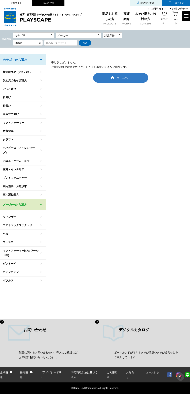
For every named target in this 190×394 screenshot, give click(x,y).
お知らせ (130, 375)
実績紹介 (126, 19)
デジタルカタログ (134, 330)
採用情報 (24, 375)
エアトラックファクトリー (19, 225)
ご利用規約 (112, 375)
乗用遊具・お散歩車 (15, 186)
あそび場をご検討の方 (145, 19)
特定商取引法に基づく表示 (84, 375)
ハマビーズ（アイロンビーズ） (19, 150)
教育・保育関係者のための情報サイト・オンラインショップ (51, 17)
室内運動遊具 (11, 194)
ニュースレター (151, 375)
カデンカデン (11, 271)
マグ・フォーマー (13, 122)
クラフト (8, 139)
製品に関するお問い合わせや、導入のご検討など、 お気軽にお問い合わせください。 (49, 355)
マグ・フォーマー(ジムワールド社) (20, 253)
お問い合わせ (180, 8)
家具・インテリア (13, 169)
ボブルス (8, 280)
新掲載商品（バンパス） (17, 72)
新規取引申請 (147, 3)
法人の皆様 (48, 3)
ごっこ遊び (9, 88)
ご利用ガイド (158, 8)
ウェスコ (8, 242)
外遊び (7, 105)
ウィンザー (9, 216)
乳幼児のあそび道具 (15, 80)
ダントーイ (9, 263)
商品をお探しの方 (110, 19)
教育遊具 (8, 130)
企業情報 (4, 375)
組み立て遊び (11, 114)
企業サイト (16, 3)
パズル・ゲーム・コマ (16, 160)
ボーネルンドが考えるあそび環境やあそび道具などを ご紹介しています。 (146, 355)
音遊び (7, 97)
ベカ (5, 233)
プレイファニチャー (15, 177)
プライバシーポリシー (50, 375)
